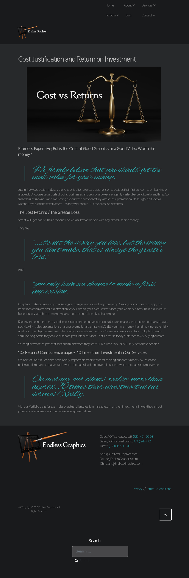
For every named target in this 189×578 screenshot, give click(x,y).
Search (82, 561)
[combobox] (100, 551)
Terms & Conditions (158, 489)
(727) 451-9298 (143, 436)
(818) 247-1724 (143, 441)
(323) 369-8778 (119, 446)
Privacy (137, 489)
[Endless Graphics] (32, 32)
